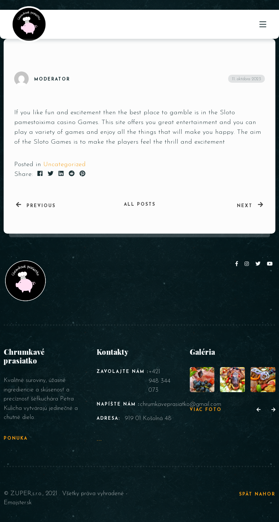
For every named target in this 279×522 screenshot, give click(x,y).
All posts (139, 204)
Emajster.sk (18, 503)
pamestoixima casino (45, 122)
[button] (258, 410)
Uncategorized (64, 164)
